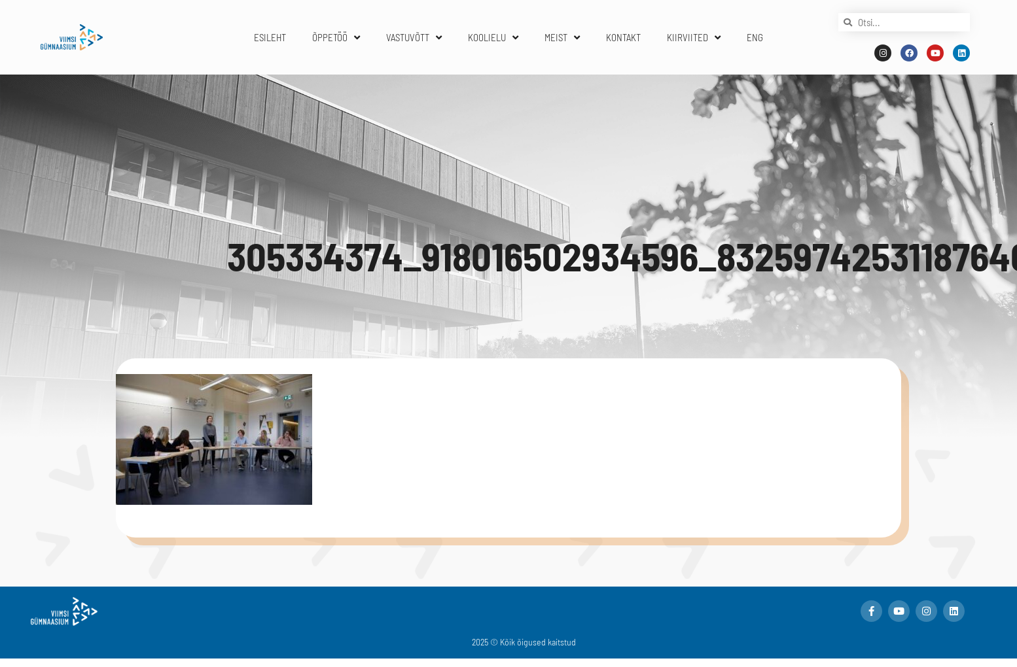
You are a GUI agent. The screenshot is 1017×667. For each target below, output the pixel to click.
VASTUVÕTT (414, 37)
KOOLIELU (493, 37)
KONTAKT (623, 37)
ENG (755, 37)
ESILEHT (270, 37)
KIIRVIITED (694, 37)
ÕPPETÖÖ (336, 37)
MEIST (562, 37)
